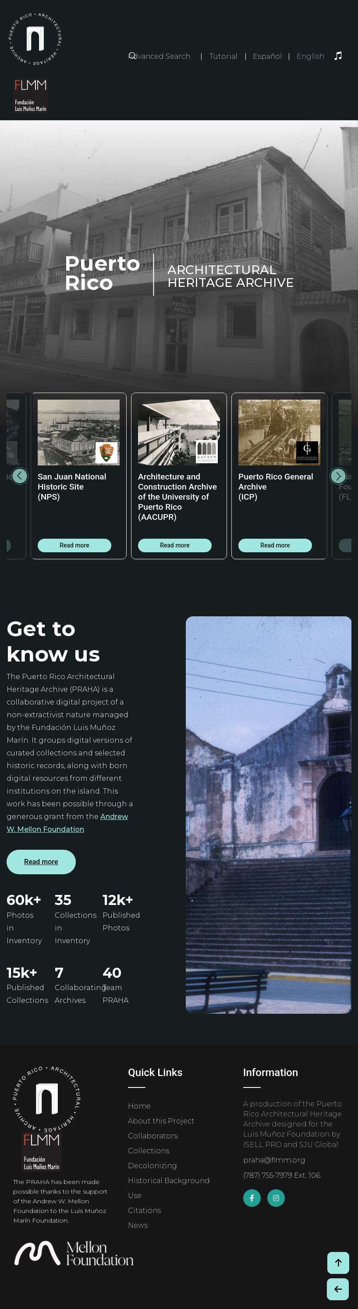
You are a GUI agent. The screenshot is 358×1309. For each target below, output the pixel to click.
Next (338, 476)
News (138, 1225)
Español (267, 56)
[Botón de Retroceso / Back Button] (338, 1289)
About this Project (161, 1121)
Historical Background (169, 1181)
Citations (144, 1210)
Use (135, 1195)
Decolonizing (152, 1166)
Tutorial (223, 56)
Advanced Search (159, 56)
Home (139, 1106)
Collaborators (152, 1136)
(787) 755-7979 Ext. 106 (281, 1175)
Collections (148, 1151)
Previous (20, 476)
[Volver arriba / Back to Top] (338, 1263)
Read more (74, 545)
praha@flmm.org (274, 1160)
